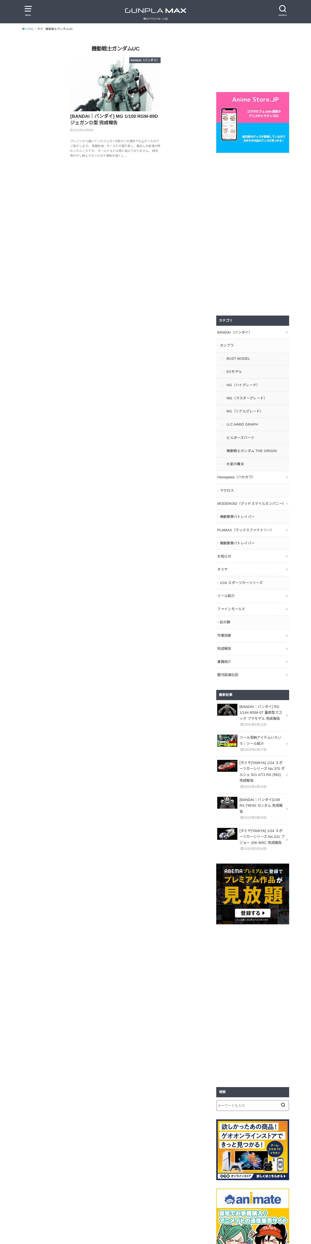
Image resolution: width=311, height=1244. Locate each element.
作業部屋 (224, 627)
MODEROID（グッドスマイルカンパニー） (251, 499)
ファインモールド (231, 601)
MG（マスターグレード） (246, 396)
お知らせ (224, 550)
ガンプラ (227, 345)
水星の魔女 (235, 460)
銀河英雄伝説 (227, 665)
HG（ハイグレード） (243, 383)
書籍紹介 (224, 652)
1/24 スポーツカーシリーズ (241, 576)
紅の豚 (225, 614)
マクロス (227, 486)
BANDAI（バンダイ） (234, 332)
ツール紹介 (226, 588)
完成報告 (224, 640)
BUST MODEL (237, 358)
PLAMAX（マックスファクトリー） (245, 524)
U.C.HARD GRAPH (241, 422)
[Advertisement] (252, 234)
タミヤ (222, 563)
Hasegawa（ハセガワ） (236, 473)
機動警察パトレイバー (237, 512)
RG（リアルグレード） (244, 409)
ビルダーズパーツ (240, 435)
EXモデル (234, 370)
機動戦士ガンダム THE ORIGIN (251, 447)
